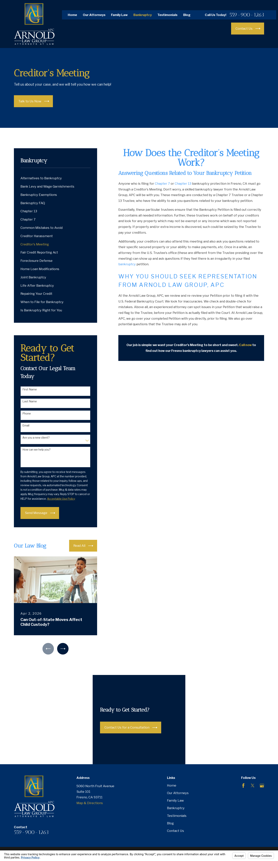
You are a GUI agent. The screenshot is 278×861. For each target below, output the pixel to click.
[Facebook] (243, 785)
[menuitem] (55, 178)
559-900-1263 (246, 15)
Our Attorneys (94, 15)
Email (25, 425)
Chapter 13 (183, 183)
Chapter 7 (162, 183)
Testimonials (167, 15)
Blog (187, 15)
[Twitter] (252, 785)
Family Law (119, 15)
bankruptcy (127, 264)
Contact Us (175, 831)
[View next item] (63, 648)
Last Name (29, 401)
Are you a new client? (36, 437)
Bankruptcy (142, 15)
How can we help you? (36, 449)
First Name (29, 389)
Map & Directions (89, 803)
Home (72, 15)
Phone (26, 413)
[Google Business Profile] (262, 785)
